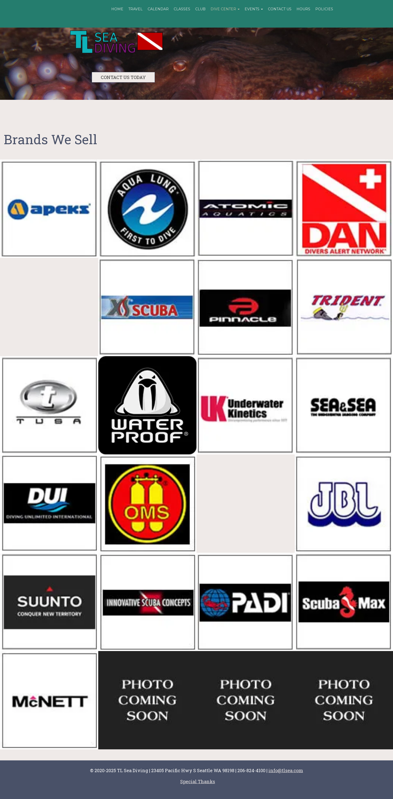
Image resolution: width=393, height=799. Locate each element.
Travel (135, 9)
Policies (324, 9)
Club (200, 9)
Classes (182, 9)
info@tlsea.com (285, 770)
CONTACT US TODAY (123, 77)
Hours (303, 9)
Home (117, 9)
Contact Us (279, 9)
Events (254, 9)
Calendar (158, 9)
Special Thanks (197, 781)
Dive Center (225, 9)
